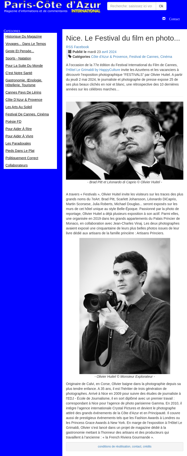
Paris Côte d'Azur (52, 6)
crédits (147, 446)
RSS (69, 47)
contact (136, 446)
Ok (161, 6)
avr (105, 52)
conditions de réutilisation (114, 446)
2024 (112, 52)
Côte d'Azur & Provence (109, 57)
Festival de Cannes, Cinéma (150, 57)
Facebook (81, 47)
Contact (173, 18)
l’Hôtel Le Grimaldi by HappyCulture (93, 70)
